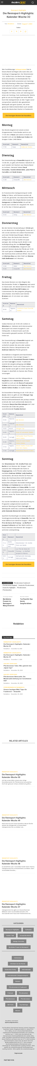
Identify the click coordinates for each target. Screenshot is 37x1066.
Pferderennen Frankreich (22, 583)
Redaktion (11, 24)
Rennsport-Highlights (18, 10)
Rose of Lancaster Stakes (24, 432)
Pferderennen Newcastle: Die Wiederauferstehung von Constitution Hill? (17, 679)
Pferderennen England (10, 585)
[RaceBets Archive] (18, 726)
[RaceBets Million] (18, 707)
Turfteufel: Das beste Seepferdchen (26, 601)
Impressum (18, 1053)
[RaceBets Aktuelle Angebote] (18, 575)
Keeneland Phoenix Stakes (25, 451)
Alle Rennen (27, 180)
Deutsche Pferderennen (26, 585)
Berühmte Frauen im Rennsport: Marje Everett (8, 602)
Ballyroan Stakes (26, 147)
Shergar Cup (20, 428)
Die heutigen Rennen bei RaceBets (18, 115)
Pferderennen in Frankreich (14, 687)
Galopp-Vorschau (10, 663)
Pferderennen (21, 587)
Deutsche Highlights (9, 587)
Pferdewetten (7, 590)
